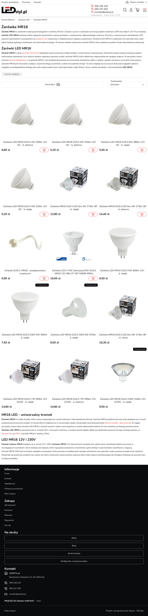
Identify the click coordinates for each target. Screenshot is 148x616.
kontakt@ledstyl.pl (104, 12)
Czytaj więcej (12, 74)
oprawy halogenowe (18, 60)
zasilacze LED (42, 39)
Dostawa (8, 510)
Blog (74, 545)
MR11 (18, 433)
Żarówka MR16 (40, 19)
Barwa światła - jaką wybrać (117, 423)
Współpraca (9, 483)
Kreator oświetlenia (9, 2)
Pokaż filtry (52, 84)
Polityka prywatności (13, 488)
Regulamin (9, 520)
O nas (6, 473)
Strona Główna (7, 19)
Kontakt (7, 478)
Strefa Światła (74, 553)
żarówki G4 (6, 433)
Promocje (26, 2)
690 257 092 (101, 9)
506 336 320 (101, 6)
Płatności (8, 515)
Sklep (74, 538)
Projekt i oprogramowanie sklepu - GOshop (125, 610)
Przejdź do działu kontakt (19, 601)
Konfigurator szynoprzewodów (74, 561)
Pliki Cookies (10, 493)
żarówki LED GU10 (30, 53)
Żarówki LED (24, 19)
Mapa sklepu (10, 610)
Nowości (37, 2)
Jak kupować (10, 505)
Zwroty (7, 525)
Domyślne (114, 84)
